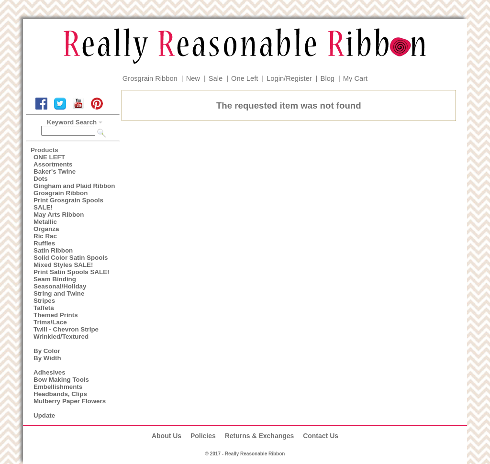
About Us (166, 436)
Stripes (44, 300)
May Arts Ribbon (58, 214)
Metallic (45, 221)
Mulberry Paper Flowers (69, 401)
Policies (203, 436)
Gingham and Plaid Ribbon (74, 185)
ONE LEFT (49, 157)
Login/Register (289, 78)
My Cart (355, 78)
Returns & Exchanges (259, 436)
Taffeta (43, 307)
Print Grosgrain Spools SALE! (68, 204)
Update (44, 415)
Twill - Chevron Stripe (66, 329)
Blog (327, 78)
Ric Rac (45, 236)
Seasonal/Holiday (59, 286)
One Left (244, 78)
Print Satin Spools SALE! (71, 272)
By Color (46, 350)
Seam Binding (54, 279)
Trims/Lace (50, 322)
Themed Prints (55, 315)
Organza (46, 228)
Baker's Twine (54, 171)
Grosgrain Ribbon (150, 78)
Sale (216, 78)
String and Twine (58, 293)
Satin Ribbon (53, 250)
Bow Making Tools (61, 379)
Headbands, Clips (60, 394)
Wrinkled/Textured (61, 336)
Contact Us (320, 436)
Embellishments (57, 386)
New (193, 78)
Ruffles (44, 243)
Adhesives (49, 372)
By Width (47, 358)
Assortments (52, 164)
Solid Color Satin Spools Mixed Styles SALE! (70, 261)
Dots (40, 178)
